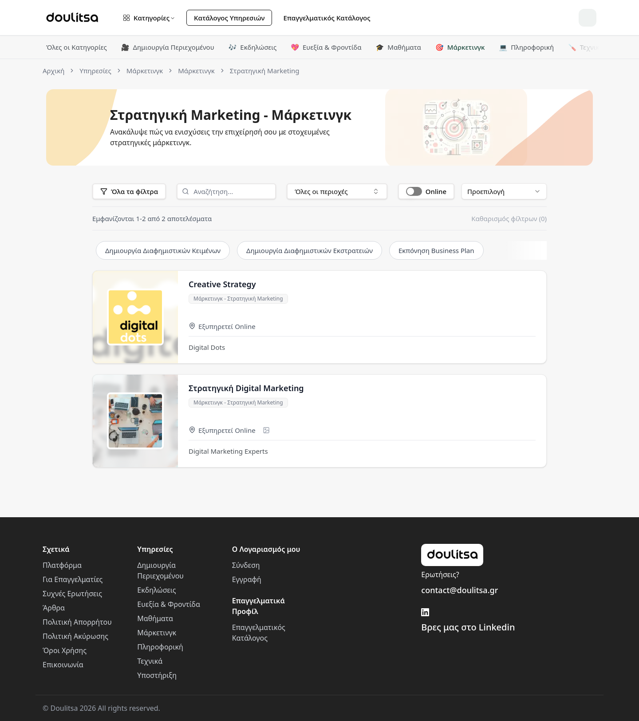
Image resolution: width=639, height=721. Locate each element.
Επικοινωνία (63, 665)
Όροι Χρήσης (65, 650)
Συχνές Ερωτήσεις (72, 593)
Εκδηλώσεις (253, 47)
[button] (426, 191)
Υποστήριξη (157, 675)
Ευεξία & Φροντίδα (326, 47)
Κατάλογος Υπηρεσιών (229, 17)
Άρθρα (54, 608)
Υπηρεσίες (155, 549)
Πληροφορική (526, 47)
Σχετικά (56, 549)
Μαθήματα (398, 47)
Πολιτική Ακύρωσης (75, 636)
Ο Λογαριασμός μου (266, 549)
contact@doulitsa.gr (459, 590)
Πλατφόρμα (62, 565)
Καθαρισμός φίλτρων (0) (509, 218)
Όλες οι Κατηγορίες (76, 47)
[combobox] (337, 191)
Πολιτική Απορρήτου (77, 622)
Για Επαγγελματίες (73, 579)
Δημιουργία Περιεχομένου (167, 47)
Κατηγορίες (149, 17)
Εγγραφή (246, 579)
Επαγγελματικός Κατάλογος (326, 17)
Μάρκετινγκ (460, 47)
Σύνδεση (246, 565)
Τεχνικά (586, 47)
